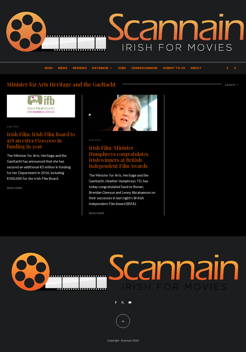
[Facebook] (227, 68)
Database (100, 68)
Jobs (122, 68)
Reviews (80, 68)
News (62, 68)
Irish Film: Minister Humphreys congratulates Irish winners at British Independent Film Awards (118, 157)
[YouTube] (130, 302)
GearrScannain (144, 68)
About (195, 68)
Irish (49, 68)
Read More (14, 188)
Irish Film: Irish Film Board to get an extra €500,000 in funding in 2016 (41, 140)
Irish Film (13, 126)
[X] (235, 68)
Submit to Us (174, 68)
